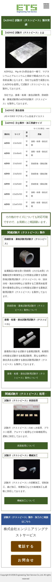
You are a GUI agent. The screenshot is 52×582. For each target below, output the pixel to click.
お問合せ (26, 560)
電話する (26, 546)
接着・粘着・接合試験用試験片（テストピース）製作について (26, 375)
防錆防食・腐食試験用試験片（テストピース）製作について (26, 307)
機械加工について (26, 500)
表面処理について (26, 445)
